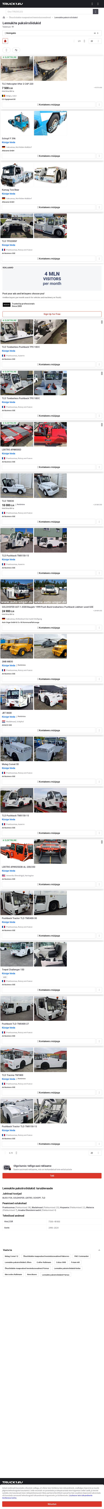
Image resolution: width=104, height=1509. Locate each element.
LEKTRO (28, 1198)
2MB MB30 (7, 661)
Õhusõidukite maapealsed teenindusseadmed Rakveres (46, 1256)
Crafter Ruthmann (44, 1262)
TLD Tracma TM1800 (12, 1075)
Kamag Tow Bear (10, 190)
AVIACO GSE (7, 725)
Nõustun (52, 1504)
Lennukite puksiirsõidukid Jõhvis (18, 1262)
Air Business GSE (8, 253)
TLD (43, 1198)
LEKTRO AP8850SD (11, 449)
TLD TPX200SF (9, 241)
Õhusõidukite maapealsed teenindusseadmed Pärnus (27, 1268)
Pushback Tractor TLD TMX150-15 (19, 1126)
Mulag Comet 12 (11, 1256)
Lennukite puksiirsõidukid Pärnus (55, 1275)
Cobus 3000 (61, 1262)
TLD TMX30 (8, 501)
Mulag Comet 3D (10, 764)
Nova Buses (32, 1274)
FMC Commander (81, 1256)
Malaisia (90, 1207)
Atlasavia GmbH (8, 151)
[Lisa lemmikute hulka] (99, 104)
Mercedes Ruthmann (13, 1274)
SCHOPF (37, 1198)
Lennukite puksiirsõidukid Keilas (67, 1268)
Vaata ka (7, 1250)
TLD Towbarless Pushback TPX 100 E (21, 347)
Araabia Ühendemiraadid (29, 1210)
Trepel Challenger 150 (13, 969)
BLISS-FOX (7, 1198)
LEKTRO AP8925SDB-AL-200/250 (18, 867)
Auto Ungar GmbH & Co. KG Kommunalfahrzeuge (20, 622)
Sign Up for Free (52, 314)
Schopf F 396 (8, 138)
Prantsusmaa (8, 1207)
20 (92, 41)
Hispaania (64, 1207)
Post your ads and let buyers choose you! (23, 293)
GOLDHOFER (18, 1198)
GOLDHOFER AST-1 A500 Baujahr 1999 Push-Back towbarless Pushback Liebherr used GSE (47, 607)
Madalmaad (37, 1207)
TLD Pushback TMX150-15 (15, 555)
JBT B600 (7, 713)
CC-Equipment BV (9, 99)
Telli (52, 1175)
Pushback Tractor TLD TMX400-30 (19, 918)
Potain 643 (75, 1262)
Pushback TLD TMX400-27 (15, 1024)
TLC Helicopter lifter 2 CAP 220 (17, 84)
